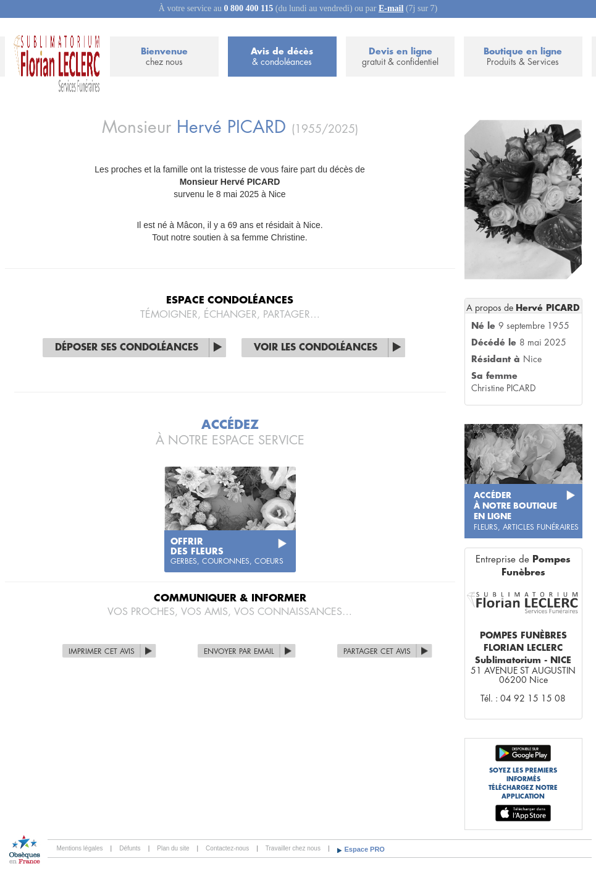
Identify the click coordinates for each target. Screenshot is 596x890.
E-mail (391, 8)
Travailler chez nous (293, 848)
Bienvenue (164, 57)
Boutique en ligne (523, 57)
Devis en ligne (400, 57)
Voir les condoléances (315, 347)
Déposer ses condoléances (126, 347)
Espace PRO (365, 849)
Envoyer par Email (239, 651)
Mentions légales (80, 848)
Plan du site (173, 848)
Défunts (129, 848)
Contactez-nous (227, 848)
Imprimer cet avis (102, 651)
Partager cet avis (377, 651)
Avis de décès (282, 57)
